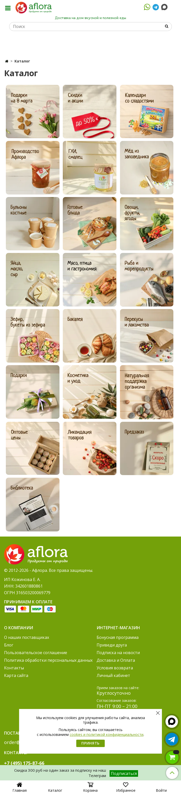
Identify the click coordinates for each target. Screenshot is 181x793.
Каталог (55, 788)
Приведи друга (112, 645)
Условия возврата (115, 667)
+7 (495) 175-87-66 (24, 763)
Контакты (14, 667)
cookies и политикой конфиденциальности (106, 734)
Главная (19, 788)
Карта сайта (16, 675)
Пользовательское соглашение (35, 652)
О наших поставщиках (26, 637)
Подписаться (124, 773)
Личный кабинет (113, 675)
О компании (18, 627)
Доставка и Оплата (116, 660)
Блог (8, 645)
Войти (161, 788)
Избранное (125, 788)
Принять (90, 743)
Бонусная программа (118, 637)
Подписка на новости (118, 652)
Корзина (90, 788)
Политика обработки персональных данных (48, 660)
